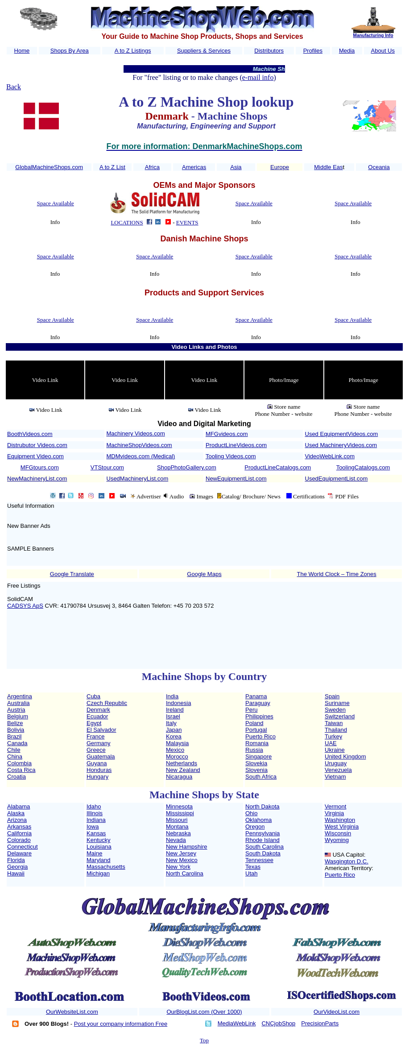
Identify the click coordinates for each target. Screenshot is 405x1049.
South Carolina (264, 846)
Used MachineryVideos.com (341, 445)
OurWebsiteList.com (72, 1011)
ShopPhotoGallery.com (186, 467)
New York (178, 866)
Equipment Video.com (35, 456)
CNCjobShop (278, 1023)
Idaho (94, 806)
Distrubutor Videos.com (37, 445)
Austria (16, 709)
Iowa (93, 826)
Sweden (335, 709)
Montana (177, 826)
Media (347, 50)
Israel (173, 716)
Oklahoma (258, 820)
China (14, 756)
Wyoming (337, 840)
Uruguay (336, 763)
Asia (235, 167)
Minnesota (179, 806)
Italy (171, 723)
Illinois (95, 813)
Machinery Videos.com (136, 433)
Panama (256, 696)
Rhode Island (262, 840)
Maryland (98, 860)
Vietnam (335, 776)
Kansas (96, 833)
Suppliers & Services (204, 50)
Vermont (335, 806)
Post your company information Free (121, 1023)
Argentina (19, 696)
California (19, 833)
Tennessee (259, 860)
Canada (17, 743)
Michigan (98, 873)
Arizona (17, 820)
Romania (257, 743)
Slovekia (256, 763)
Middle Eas (328, 167)
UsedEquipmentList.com (336, 478)
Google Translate (72, 574)
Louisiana (99, 846)
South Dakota (263, 853)
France (95, 736)
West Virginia (342, 826)
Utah (251, 873)
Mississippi (180, 813)
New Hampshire (186, 846)
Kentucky (98, 840)
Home (22, 50)
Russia (254, 749)
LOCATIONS (127, 222)
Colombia (19, 763)
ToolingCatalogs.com (363, 467)
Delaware (19, 853)
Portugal (256, 729)
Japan (174, 729)
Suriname (337, 703)
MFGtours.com (40, 467)
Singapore (258, 756)
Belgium (17, 716)
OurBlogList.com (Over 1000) (204, 1011)
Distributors (269, 50)
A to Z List (112, 167)
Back (13, 87)
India (172, 696)
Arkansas (19, 826)
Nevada (176, 840)
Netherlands (181, 763)
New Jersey (181, 853)
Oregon (254, 826)
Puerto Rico (260, 736)
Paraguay (257, 703)
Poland (254, 723)
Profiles (312, 50)
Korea (174, 736)
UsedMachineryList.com (138, 478)
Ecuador (97, 716)
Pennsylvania (262, 833)
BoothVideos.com (30, 434)
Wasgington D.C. (346, 861)
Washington (340, 820)
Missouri (176, 820)
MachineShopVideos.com (139, 445)
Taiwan (334, 723)
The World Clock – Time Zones (336, 574)
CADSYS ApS (25, 605)
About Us (383, 50)
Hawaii (16, 873)
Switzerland (340, 716)
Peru (251, 709)
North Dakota (262, 806)
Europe (279, 167)
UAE (331, 743)
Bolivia (15, 729)
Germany (98, 743)
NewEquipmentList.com (236, 478)
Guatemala (101, 756)
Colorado (19, 840)
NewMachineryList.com (37, 478)
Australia (18, 703)
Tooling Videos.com (231, 456)
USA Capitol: (349, 854)
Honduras (99, 770)
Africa (152, 167)
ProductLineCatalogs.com (277, 467)
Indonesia (178, 703)
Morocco (177, 756)
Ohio (251, 813)
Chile (14, 749)
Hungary (97, 776)
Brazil (14, 736)
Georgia (17, 866)
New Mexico (182, 860)
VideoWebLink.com (330, 456)
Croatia (16, 776)
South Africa (261, 776)
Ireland (175, 709)
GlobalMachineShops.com (49, 167)
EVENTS (187, 222)
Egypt (94, 723)
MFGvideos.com (227, 434)
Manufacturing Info (373, 35)
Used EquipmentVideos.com (341, 434)
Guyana (97, 763)
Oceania (378, 167)
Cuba (93, 696)
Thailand (336, 729)
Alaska (16, 813)
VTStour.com (107, 467)
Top (204, 1040)
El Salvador (101, 729)
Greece (96, 749)
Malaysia (177, 743)
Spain (332, 696)
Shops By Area (69, 50)
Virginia (334, 813)
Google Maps (204, 574)
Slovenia (256, 770)
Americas (194, 167)
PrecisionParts (320, 1023)
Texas (252, 866)
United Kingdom (345, 756)
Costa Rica (21, 770)
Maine (94, 853)
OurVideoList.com (337, 1011)
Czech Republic (107, 703)
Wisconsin (338, 833)
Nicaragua (179, 776)
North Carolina (184, 873)
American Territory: (349, 868)
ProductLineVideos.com (236, 445)
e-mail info (258, 77)
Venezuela (338, 770)
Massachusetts (106, 866)
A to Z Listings (133, 50)
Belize (15, 723)
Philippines (259, 716)
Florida (16, 860)
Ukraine (335, 749)
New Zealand (183, 770)
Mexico (175, 749)
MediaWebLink (237, 1023)
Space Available (55, 203)
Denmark (98, 709)
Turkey (333, 736)
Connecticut (22, 846)
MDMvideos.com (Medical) (141, 456)
